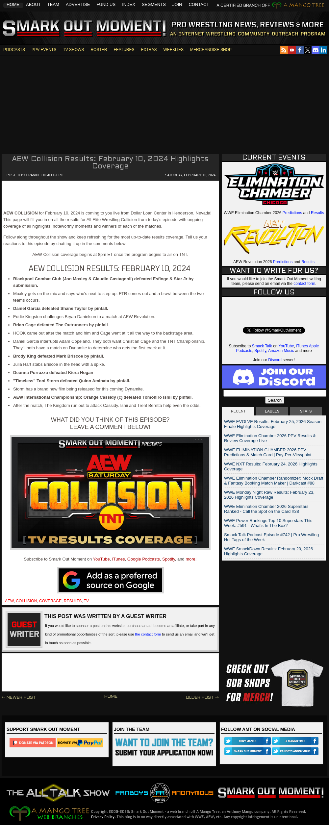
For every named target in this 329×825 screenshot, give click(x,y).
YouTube (101, 559)
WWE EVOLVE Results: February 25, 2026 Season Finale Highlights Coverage (272, 424)
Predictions (292, 213)
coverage (50, 601)
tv (86, 601)
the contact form (148, 634)
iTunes (118, 559)
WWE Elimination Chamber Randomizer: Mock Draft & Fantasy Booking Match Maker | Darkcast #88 (273, 481)
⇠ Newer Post (19, 698)
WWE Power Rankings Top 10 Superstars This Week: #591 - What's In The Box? (268, 523)
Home (13, 4)
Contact (199, 4)
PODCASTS (14, 49)
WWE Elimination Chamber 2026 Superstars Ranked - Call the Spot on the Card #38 (266, 509)
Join (177, 4)
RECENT (238, 411)
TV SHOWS (73, 49)
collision (26, 601)
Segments (154, 4)
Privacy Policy (102, 816)
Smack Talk (262, 346)
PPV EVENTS (44, 49)
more (190, 559)
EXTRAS (149, 49)
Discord (275, 360)
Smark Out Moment (83, 28)
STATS (306, 411)
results (73, 601)
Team (53, 4)
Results (317, 213)
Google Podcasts (143, 559)
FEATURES (124, 49)
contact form (304, 283)
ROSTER (98, 49)
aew (9, 601)
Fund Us (105, 4)
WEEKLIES (174, 49)
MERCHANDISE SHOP (211, 49)
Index (128, 4)
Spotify (168, 559)
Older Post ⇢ (202, 698)
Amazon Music (281, 350)
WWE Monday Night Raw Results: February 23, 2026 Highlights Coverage (269, 495)
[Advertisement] (164, 102)
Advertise (78, 4)
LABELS (272, 411)
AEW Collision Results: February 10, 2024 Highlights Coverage (110, 163)
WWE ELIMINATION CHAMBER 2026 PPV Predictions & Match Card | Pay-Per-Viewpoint (267, 452)
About (33, 4)
